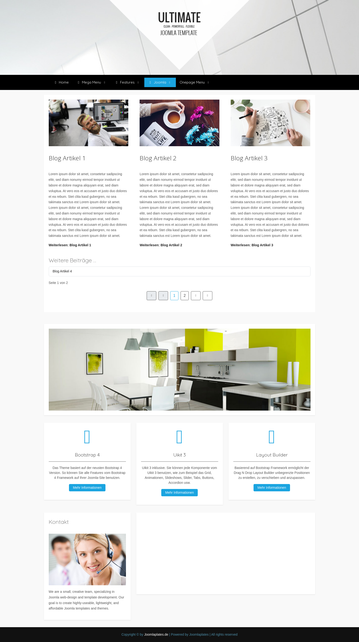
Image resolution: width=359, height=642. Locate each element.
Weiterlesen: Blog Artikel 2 (161, 245)
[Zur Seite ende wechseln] (207, 295)
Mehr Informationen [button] (272, 487)
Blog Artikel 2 (158, 158)
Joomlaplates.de (156, 634)
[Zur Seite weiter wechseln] (196, 295)
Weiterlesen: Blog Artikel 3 (252, 245)
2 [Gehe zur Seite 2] (185, 296)
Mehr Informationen (87, 487)
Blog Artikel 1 (67, 158)
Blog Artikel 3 (249, 158)
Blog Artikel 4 (62, 271)
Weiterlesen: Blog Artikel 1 (70, 245)
